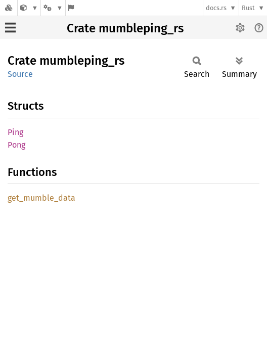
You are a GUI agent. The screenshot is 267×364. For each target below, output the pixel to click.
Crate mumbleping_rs (125, 28)
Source (20, 74)
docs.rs (216, 8)
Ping (15, 132)
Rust (248, 8)
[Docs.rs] (8, 8)
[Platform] (53, 8)
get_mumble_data (41, 198)
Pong (16, 145)
